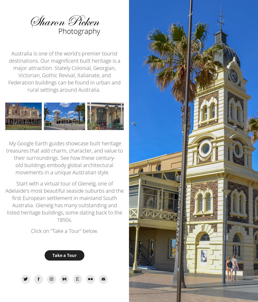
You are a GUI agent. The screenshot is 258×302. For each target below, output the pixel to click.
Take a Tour (64, 255)
